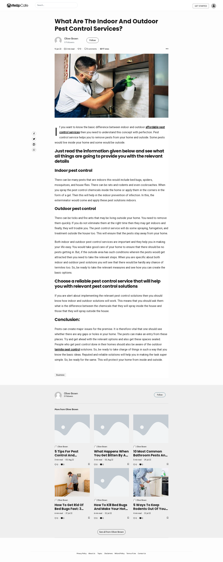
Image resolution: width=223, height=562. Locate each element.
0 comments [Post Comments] (90, 49)
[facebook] (34, 133)
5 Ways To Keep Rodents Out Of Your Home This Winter (150, 509)
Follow (92, 40)
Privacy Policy (81, 553)
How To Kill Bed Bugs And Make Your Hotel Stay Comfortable (111, 509)
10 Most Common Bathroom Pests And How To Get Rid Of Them (150, 457)
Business (60, 375)
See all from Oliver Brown (111, 532)
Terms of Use (131, 553)
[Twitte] (34, 139)
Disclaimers (108, 553)
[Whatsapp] (34, 150)
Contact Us (142, 553)
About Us (91, 553)
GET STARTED (201, 6)
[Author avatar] (213, 5)
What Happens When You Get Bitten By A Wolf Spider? (111, 455)
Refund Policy (120, 553)
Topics (100, 553)
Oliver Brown (71, 38)
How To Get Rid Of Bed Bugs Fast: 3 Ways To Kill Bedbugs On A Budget (72, 511)
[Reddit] (34, 144)
